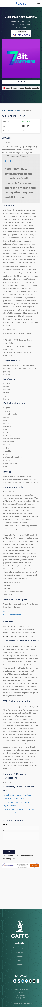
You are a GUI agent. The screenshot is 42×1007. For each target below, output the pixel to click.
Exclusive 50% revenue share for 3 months (22, 88)
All (4, 617)
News (20, 969)
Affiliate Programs (14, 110)
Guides (20, 956)
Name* (5, 824)
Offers (20, 960)
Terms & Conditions (21, 990)
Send (9, 852)
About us (21, 987)
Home (3, 110)
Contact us (21, 992)
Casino (6, 611)
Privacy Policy (21, 998)
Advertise (21, 995)
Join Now (21, 82)
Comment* (6, 830)
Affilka (9, 161)
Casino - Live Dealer (12, 614)
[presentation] (20, 845)
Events (20, 965)
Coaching (20, 952)
